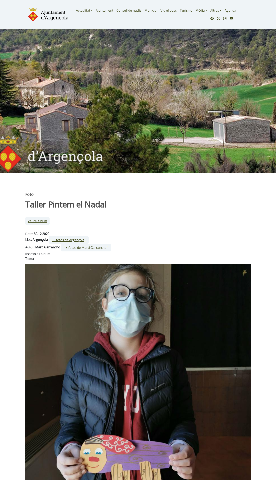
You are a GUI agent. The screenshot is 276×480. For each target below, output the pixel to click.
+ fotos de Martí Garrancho (86, 247)
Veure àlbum (37, 221)
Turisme (186, 10)
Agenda (230, 10)
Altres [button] (214, 10)
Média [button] (200, 10)
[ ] (68, 240)
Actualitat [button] (83, 10)
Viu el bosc (168, 10)
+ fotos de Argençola (68, 240)
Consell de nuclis (129, 10)
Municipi (150, 10)
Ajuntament (104, 10)
